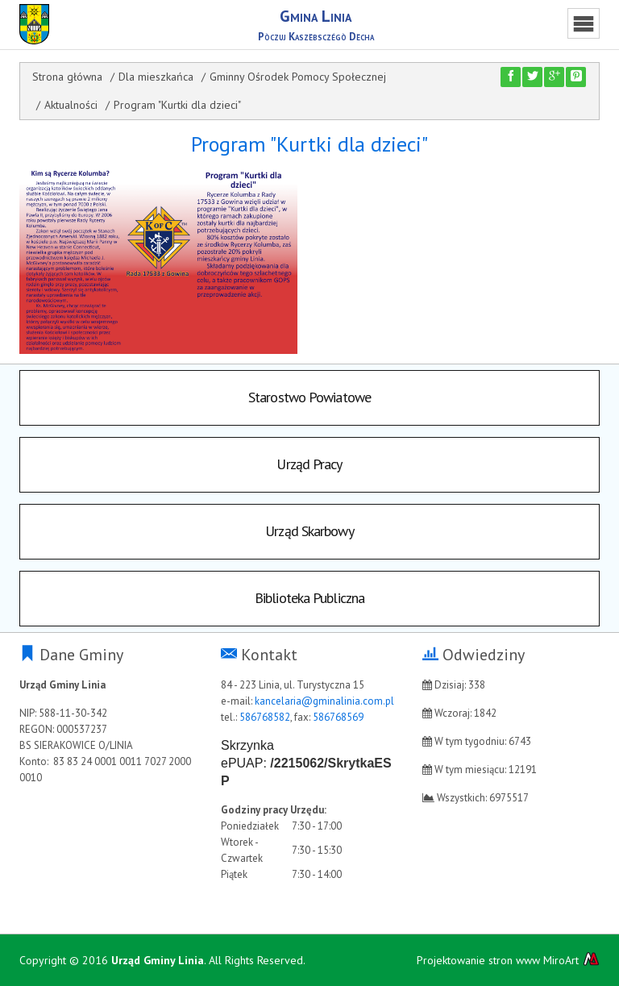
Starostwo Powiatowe (309, 397)
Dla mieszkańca (155, 76)
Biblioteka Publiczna (309, 598)
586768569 (338, 717)
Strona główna (67, 76)
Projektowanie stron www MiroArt (508, 959)
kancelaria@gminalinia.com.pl (324, 701)
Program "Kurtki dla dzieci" (177, 105)
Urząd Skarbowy (309, 531)
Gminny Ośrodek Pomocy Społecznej (298, 76)
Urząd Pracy (309, 464)
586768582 (264, 717)
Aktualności (71, 105)
